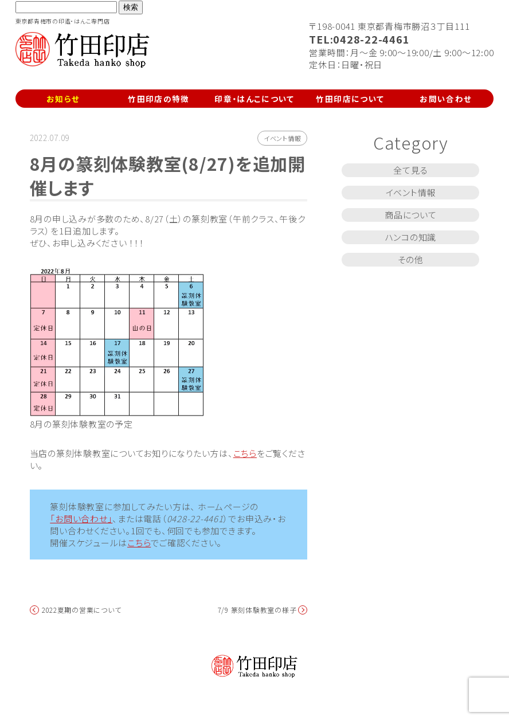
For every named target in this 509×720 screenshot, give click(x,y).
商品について (411, 215)
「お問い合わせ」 (81, 518)
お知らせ (63, 98)
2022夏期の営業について (82, 610)
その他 (411, 259)
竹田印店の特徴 (159, 98)
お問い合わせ (446, 98)
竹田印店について (350, 98)
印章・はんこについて (254, 98)
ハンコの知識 (411, 237)
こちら (245, 453)
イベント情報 (283, 138)
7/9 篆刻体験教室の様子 (257, 610)
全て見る (410, 170)
